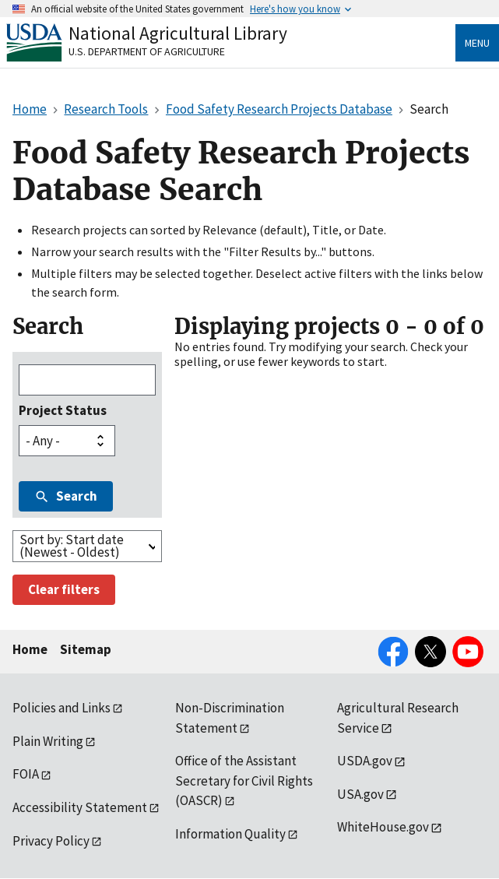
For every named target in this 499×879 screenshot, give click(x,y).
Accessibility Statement (79, 807)
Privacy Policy (51, 840)
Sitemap (85, 649)
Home (29, 649)
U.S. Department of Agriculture (147, 51)
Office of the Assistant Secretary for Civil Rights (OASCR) (244, 780)
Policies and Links (61, 707)
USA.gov (360, 794)
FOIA (25, 773)
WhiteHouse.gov (383, 826)
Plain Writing (47, 741)
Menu (477, 43)
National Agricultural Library (178, 33)
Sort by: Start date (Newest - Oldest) (71, 545)
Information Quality (230, 833)
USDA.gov (364, 760)
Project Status (63, 410)
